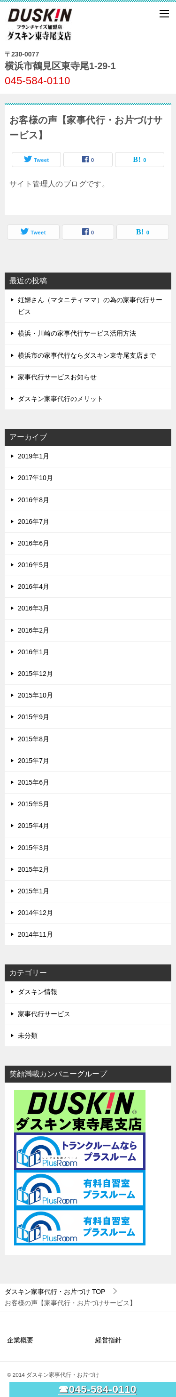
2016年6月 (33, 543)
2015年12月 (35, 673)
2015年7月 (33, 760)
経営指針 (108, 1340)
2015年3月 (33, 847)
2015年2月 (33, 869)
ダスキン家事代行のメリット (60, 398)
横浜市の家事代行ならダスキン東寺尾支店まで (87, 355)
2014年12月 (35, 912)
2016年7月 (33, 521)
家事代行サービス (44, 1014)
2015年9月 (33, 717)
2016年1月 (33, 652)
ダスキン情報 (37, 992)
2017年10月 (35, 478)
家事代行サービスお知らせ (57, 377)
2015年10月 (35, 695)
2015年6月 (33, 782)
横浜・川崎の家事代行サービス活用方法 (77, 333)
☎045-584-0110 (97, 1389)
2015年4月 (33, 825)
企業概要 (20, 1340)
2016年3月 (33, 608)
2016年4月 (33, 586)
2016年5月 (33, 565)
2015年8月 (33, 739)
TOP (55, 1291)
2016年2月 (33, 630)
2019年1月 (33, 456)
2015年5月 (33, 804)
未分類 (28, 1035)
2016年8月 (33, 500)
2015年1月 (33, 891)
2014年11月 (35, 934)
